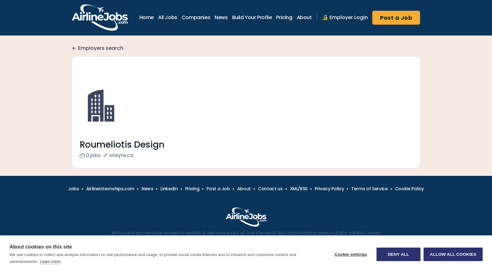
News (221, 17)
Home (146, 17)
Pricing (284, 17)
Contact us (270, 196)
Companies (196, 17)
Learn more (50, 261)
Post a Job (396, 18)
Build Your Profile (252, 17)
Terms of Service (369, 196)
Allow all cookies (453, 254)
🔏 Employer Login (345, 17)
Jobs (73, 196)
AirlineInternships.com (110, 196)
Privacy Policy (329, 196)
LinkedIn (169, 196)
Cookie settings (350, 254)
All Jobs (167, 17)
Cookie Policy (409, 196)
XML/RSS (299, 196)
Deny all (398, 254)
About (304, 17)
